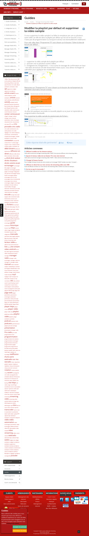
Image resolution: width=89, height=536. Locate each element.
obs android (16, 281)
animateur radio (14, 86)
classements (16, 122)
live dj (9, 247)
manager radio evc (15, 260)
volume (6, 435)
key (8, 238)
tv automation (7, 412)
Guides (32, 22)
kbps (5, 238)
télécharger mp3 (8, 405)
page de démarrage (9, 290)
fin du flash (16, 205)
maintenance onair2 (12, 253)
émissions (9, 192)
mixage (10, 272)
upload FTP (16, 414)
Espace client (19, 12)
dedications (7, 151)
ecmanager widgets (9, 183)
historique (14, 225)
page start (17, 290)
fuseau (8, 209)
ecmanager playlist (12, 175)
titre (14, 405)
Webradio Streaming (12, 8)
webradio (12, 435)
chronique (16, 120)
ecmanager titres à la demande (12, 179)
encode (7, 194)
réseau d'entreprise (14, 366)
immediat (6, 232)
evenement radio (15, 197)
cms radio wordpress (14, 132)
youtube (14, 455)
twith (9, 414)
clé (5, 124)
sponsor (6, 388)
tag (17, 401)
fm (18, 207)
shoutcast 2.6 (14, 378)
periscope (15, 298)
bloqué (8, 108)
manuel (7, 264)
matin (12, 264)
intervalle (14, 234)
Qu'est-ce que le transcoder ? (34, 169)
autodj (7, 102)
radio (13, 350)
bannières (16, 104)
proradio (6, 348)
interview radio (8, 236)
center (7, 114)
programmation (10, 336)
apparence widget (11, 89)
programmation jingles (10, 344)
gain (12, 209)
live (5, 246)
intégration (7, 234)
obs (11, 280)
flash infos (7, 207)
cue (18, 146)
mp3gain (6, 276)
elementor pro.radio (15, 188)
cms (12, 124)
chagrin (6, 116)
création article (15, 144)
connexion (8, 140)
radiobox (12, 352)
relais (12, 362)
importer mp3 (13, 232)
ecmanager (9, 165)
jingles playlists (16, 236)
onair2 (6, 283)
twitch (5, 414)
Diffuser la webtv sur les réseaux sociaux (38, 151)
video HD (6, 428)
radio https (7, 352)
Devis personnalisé (9, 504)
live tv (17, 249)
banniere (11, 104)
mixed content (16, 272)
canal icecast (16, 110)
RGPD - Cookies (51, 506)
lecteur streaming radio (10, 240)
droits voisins (9, 163)
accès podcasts (8, 81)
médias (6, 266)
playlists (11, 317)
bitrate (9, 106)
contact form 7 (8, 142)
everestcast (7, 200)
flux (17, 207)
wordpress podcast (13, 451)
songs (8, 385)
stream (11, 394)
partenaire (13, 297)
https (13, 228)
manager (6, 255)
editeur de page (12, 186)
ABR (18, 79)
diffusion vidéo (13, 154)
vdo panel (12, 417)
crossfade (14, 146)
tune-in (15, 410)
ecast (18, 163)
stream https (17, 394)
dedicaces (17, 149)
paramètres (7, 295)
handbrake (7, 225)
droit (8, 158)
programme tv (14, 346)
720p (9, 79)
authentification (15, 100)
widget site (12, 440)
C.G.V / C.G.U (51, 497)
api (5, 89)
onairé (15, 288)
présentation (9, 328)
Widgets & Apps (42, 8)
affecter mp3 (13, 83)
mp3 (14, 274)
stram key (6, 394)
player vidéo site (8, 311)
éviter (12, 200)
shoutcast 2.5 (7, 378)
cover (10, 144)
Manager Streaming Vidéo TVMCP (45, 22)
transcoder (8, 409)
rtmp (5, 373)
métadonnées (13, 268)
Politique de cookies (13, 523)
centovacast (15, 114)
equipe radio (7, 197)
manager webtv (14, 262)
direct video (16, 156)
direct (18, 154)
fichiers (10, 204)
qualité (10, 350)
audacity (9, 100)
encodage (15, 192)
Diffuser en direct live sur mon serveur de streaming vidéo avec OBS (46, 165)
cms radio (16, 126)
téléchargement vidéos (10, 403)
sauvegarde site (14, 375)
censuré (14, 112)
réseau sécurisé (8, 368)
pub (13, 348)
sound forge (14, 385)
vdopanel (17, 417)
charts (12, 120)
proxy (10, 348)
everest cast (14, 198)
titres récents (11, 407)
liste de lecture (14, 244)
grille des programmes (10, 217)
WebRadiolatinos (37, 497)
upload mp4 (7, 415)
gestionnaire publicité (13, 215)
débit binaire (9, 148)
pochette (12, 319)
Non (69, 143)
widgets (12, 442)
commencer (7, 134)
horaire (6, 228)
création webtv (8, 146)
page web (8, 292)
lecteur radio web (13, 238)
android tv (6, 86)
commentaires (14, 134)
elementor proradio (9, 190)
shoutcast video (8, 380)
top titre (16, 407)
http (9, 228)
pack (19, 288)
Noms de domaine (23, 506)
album (18, 85)
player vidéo (13, 309)
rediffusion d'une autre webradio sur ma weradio (11, 358)
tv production (15, 412)
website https (15, 437)
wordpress (16, 442)
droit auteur (15, 158)
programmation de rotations (11, 339)
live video (6, 251)
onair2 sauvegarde (9, 288)
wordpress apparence (9, 444)
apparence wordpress (9, 91)
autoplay (12, 102)
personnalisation (8, 300)
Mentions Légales (51, 499)
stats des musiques (14, 392)
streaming (7, 396)
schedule (6, 377)
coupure (6, 144)
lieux (9, 244)
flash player (13, 207)
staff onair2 (7, 390)
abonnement (14, 79)
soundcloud (7, 387)
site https (12, 382)
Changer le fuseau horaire (33, 160)
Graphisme (61, 8)
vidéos (14, 433)
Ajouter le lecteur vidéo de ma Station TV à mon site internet (44, 156)
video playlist (12, 428)
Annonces (12, 469)
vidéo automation (9, 420)
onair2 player (7, 286)
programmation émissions (10, 343)
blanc (12, 106)
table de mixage (12, 401)
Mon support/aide (12, 465)
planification (15, 302)
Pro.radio (8, 332)
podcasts (8, 323)
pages (14, 293)
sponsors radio (12, 388)
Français (66, 4)
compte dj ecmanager (9, 136)
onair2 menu (14, 285)
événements (7, 198)
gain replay (16, 209)
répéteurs (15, 364)
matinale (16, 264)
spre (17, 388)
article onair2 (9, 93)
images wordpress (15, 230)
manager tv (7, 262)
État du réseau (12, 479)
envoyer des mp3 (15, 194)
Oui (61, 143)
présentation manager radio (11, 330)
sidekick (14, 380)
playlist (16, 311)
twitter (12, 414)
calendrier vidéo (8, 110)
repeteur (10, 364)
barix (5, 106)
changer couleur (13, 116)
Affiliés (37, 499)
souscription (17, 387)
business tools (14, 108)
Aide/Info (8, 12)
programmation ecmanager (11, 341)
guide (12, 223)
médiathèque (11, 266)
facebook (12, 202)
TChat (69, 8)
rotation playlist (15, 370)
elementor (7, 188)
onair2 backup (11, 283)
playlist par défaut (8, 314)
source (12, 387)
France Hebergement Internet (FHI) (48, 533)
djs (5, 158)
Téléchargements (12, 476)
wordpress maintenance (14, 448)
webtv (6, 440)
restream (15, 368)
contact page (15, 142)
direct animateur (8, 156)
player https (9, 306)
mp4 (10, 276)
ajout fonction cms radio (10, 85)
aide (18, 83)
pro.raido (14, 332)
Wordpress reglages (9, 453)
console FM (16, 140)
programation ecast (9, 334)
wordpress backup (8, 446)
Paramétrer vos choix (19, 531)
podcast (7, 321)
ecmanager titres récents (10, 181)
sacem (10, 372)
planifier (10, 304)
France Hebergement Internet (37, 504)
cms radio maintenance (10, 129)
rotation (7, 370)
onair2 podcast (15, 286)
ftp (5, 209)
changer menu (8, 118)
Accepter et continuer (19, 527)
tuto (18, 410)
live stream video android (12, 247)
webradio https (8, 437)
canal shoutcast (8, 112)
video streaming (8, 431)
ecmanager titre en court (10, 177)
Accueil (26, 22)
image (9, 230)
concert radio (13, 138)
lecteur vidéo (9, 242)
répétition (6, 366)
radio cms (17, 350)
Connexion (75, 4)
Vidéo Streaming (28, 8)
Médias (53, 8)
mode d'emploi (8, 274)
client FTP (8, 124)
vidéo (6, 419)
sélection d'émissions (14, 377)
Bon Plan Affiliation (51, 508)
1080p (6, 79)
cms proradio (10, 125)
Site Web (76, 8)
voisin (18, 433)
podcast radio (14, 321)
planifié (6, 304)
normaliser (7, 281)
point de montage (12, 325)
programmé (7, 346)
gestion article (7, 211)
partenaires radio (8, 298)
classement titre (8, 122)
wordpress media (8, 449)
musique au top (13, 278)
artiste (12, 97)
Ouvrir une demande (12, 483)
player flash (16, 304)
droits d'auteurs (10, 160)
